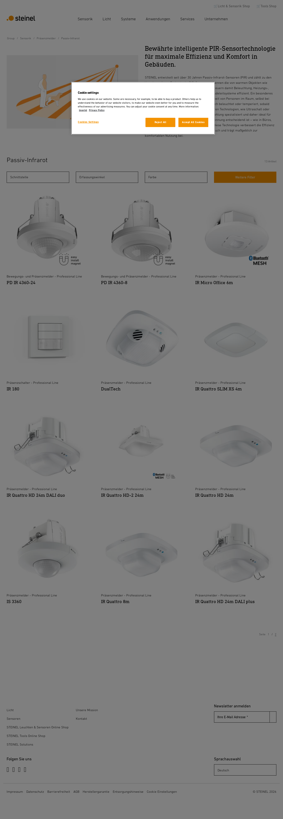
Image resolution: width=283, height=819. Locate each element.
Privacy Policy (97, 110)
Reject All (160, 122)
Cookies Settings (88, 122)
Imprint (83, 110)
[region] (143, 108)
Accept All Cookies (193, 122)
